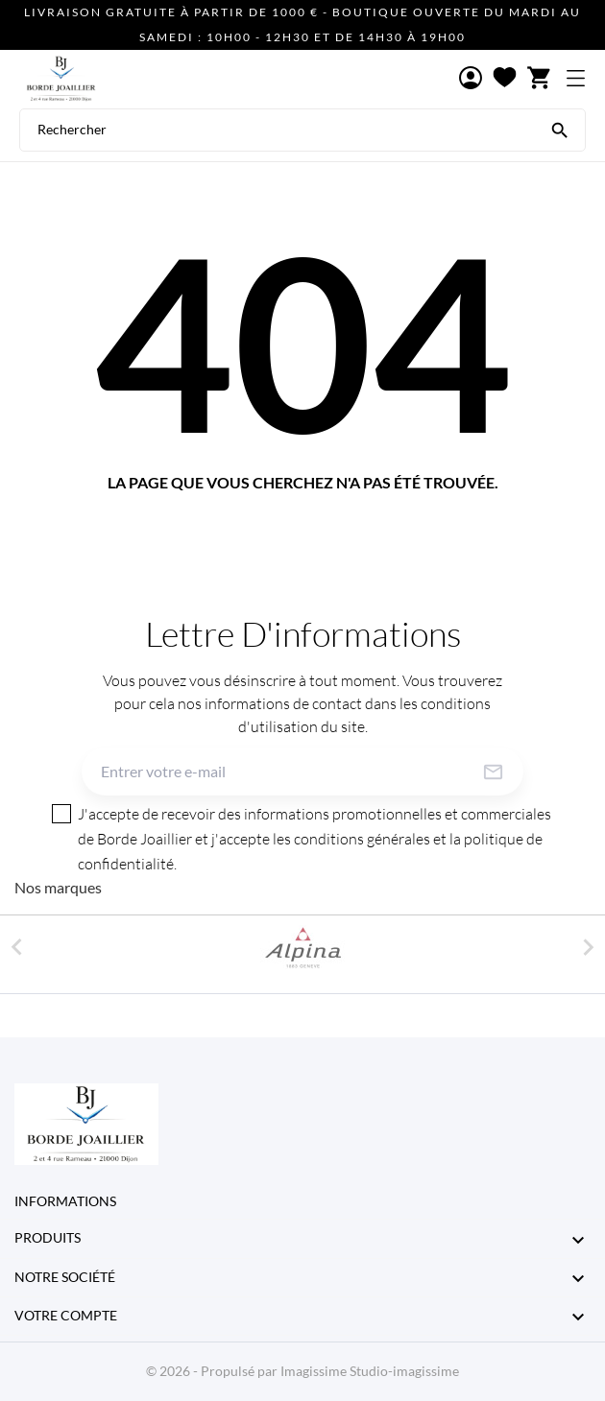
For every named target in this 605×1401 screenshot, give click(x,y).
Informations (65, 1201)
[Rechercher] (559, 128)
